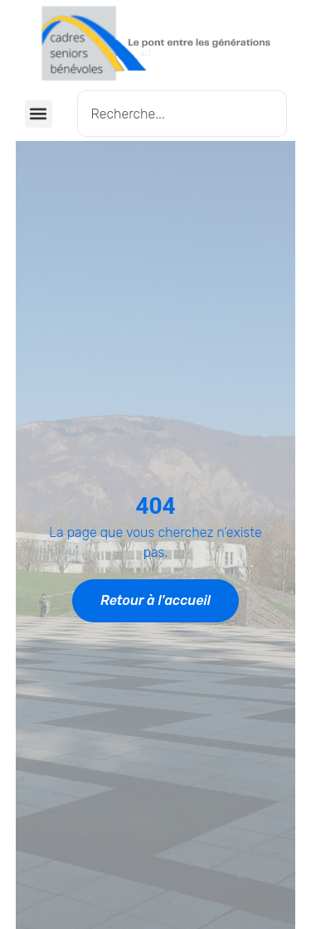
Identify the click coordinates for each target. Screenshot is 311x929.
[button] (38, 114)
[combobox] (182, 113)
